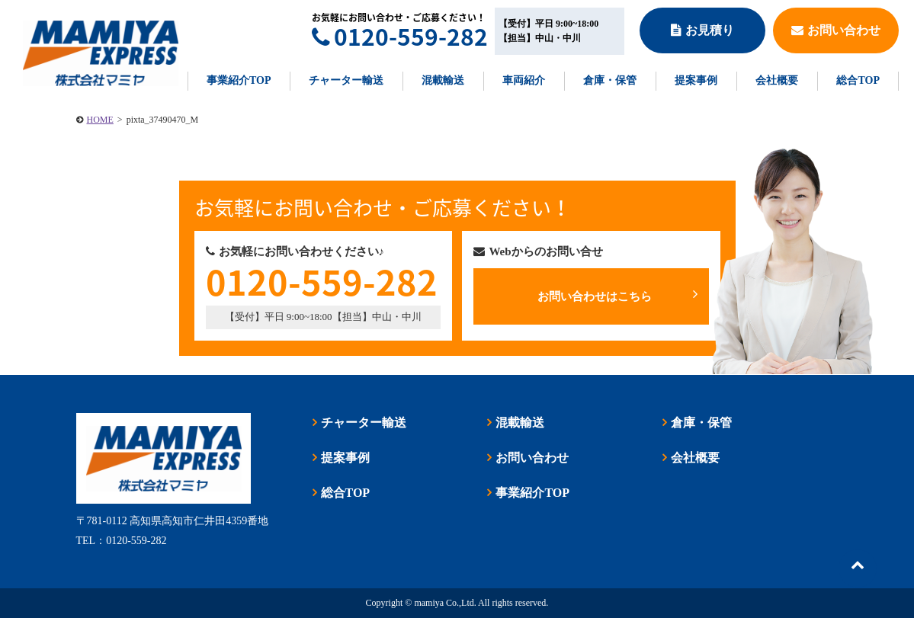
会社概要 (776, 80)
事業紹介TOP (239, 80)
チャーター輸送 (346, 80)
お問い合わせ (835, 30)
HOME (100, 119)
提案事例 (696, 80)
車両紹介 (523, 80)
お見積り (702, 30)
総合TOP (858, 80)
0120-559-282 (400, 36)
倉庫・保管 (610, 80)
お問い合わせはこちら (617, 295)
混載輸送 (443, 80)
